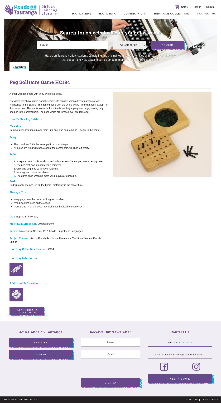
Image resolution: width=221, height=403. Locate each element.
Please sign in (27, 311)
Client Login (209, 400)
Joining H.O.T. (135, 13)
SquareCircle (27, 400)
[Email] (110, 354)
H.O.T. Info (107, 13)
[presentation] (107, 369)
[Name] (110, 342)
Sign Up (110, 382)
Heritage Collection (171, 13)
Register (210, 7)
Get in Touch (180, 378)
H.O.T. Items (82, 13)
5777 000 (185, 342)
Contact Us (206, 13)
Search (167, 45)
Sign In (197, 7)
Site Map (192, 400)
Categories (19, 66)
